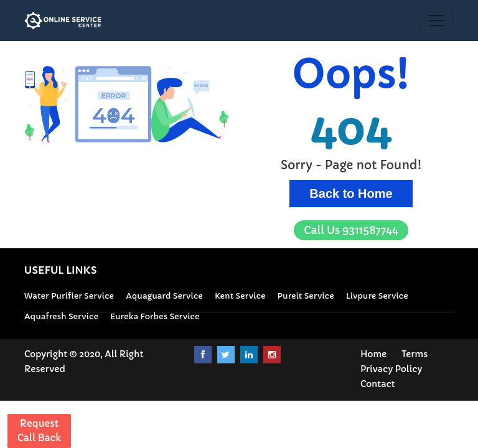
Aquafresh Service (61, 316)
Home (373, 354)
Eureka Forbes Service (154, 316)
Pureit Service (306, 296)
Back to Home (350, 193)
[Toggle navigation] (436, 20)
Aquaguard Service (164, 296)
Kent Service (240, 296)
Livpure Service (377, 296)
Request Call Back (39, 431)
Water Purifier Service (69, 296)
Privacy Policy (391, 369)
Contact (377, 384)
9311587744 (351, 230)
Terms (414, 354)
